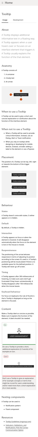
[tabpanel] (19, 229)
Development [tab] (18, 20)
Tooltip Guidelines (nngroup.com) (18, 421)
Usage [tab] (4, 20)
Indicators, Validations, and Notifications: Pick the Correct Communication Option (17, 427)
